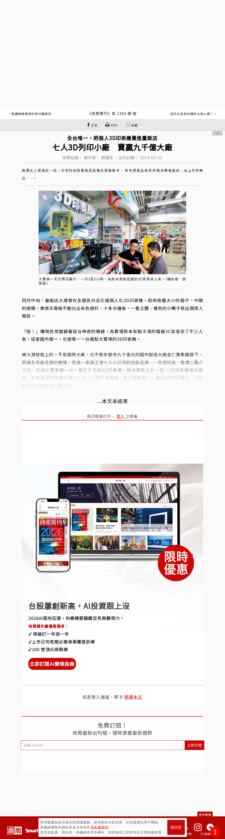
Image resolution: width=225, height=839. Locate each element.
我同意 (176, 827)
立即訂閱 (194, 745)
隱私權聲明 (100, 827)
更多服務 (205, 815)
